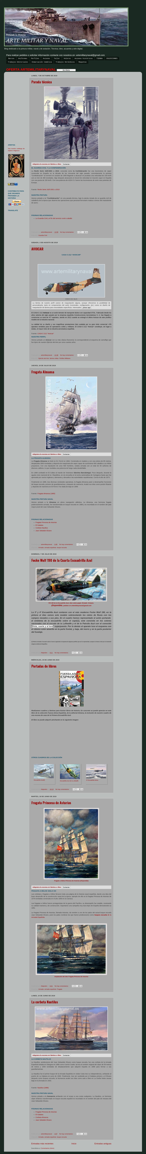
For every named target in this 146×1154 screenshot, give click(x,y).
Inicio (73, 1143)
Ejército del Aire (44, 358)
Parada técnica (41, 81)
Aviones (46, 58)
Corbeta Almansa (41, 1117)
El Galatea (39, 525)
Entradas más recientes (42, 1143)
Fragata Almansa (42, 371)
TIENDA (99, 58)
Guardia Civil (43, 235)
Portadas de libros (43, 666)
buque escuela (62, 547)
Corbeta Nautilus (41, 528)
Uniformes (22, 58)
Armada (41, 547)
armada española (50, 547)
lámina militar (54, 358)
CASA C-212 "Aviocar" (45, 333)
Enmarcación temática (42, 62)
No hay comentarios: (67, 232)
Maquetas (83, 62)
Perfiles (35, 58)
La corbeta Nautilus (44, 1001)
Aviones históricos (84, 58)
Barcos (11, 58)
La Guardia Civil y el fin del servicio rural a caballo (53, 218)
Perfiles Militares (64, 358)
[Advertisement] (17, 107)
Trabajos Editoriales (18, 62)
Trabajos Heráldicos (65, 62)
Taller (57, 58)
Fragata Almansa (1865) (46, 493)
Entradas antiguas (102, 1143)
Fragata (59, 989)
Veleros (67, 58)
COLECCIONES (111, 58)
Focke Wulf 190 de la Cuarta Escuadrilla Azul (61, 560)
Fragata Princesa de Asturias (46, 522)
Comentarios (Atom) (47, 1148)
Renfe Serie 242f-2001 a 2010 (48, 189)
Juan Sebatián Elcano (43, 531)
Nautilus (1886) (43, 1088)
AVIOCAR (37, 248)
